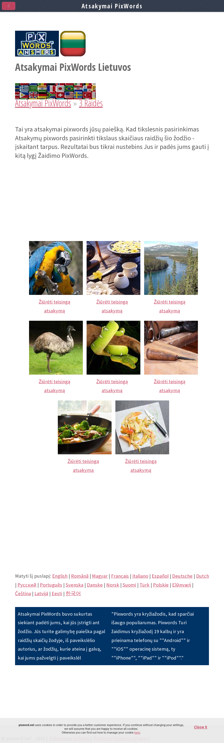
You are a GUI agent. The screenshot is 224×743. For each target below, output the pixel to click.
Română (79, 576)
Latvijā (41, 593)
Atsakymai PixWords (43, 103)
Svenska (74, 585)
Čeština (23, 593)
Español (160, 576)
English (59, 576)
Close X (200, 727)
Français (120, 576)
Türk (145, 585)
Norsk (112, 585)
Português (51, 585)
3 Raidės (91, 103)
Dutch (202, 576)
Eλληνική (181, 585)
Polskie (161, 585)
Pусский (26, 585)
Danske (95, 585)
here (137, 732)
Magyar (100, 576)
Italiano (140, 576)
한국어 (73, 593)
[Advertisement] (112, 198)
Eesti (57, 593)
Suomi (129, 585)
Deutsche (182, 576)
